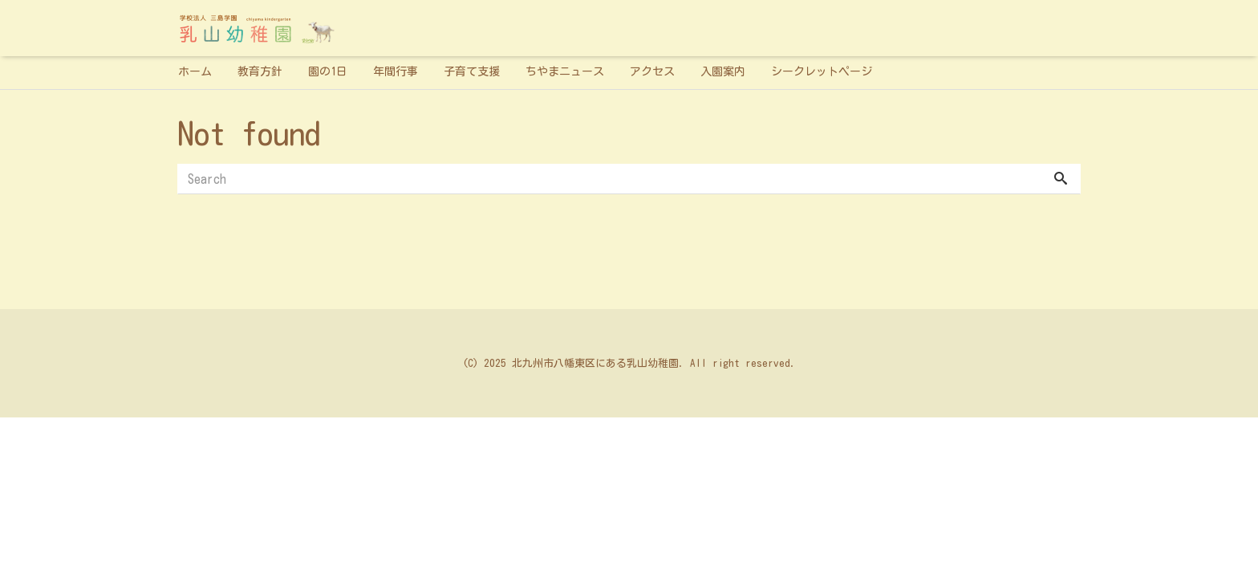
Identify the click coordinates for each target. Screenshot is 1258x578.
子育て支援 (472, 71)
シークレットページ (821, 71)
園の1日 (327, 71)
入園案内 (722, 71)
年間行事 (395, 71)
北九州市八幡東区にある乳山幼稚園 (595, 363)
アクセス (652, 71)
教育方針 (259, 71)
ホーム (195, 71)
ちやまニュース (565, 71)
